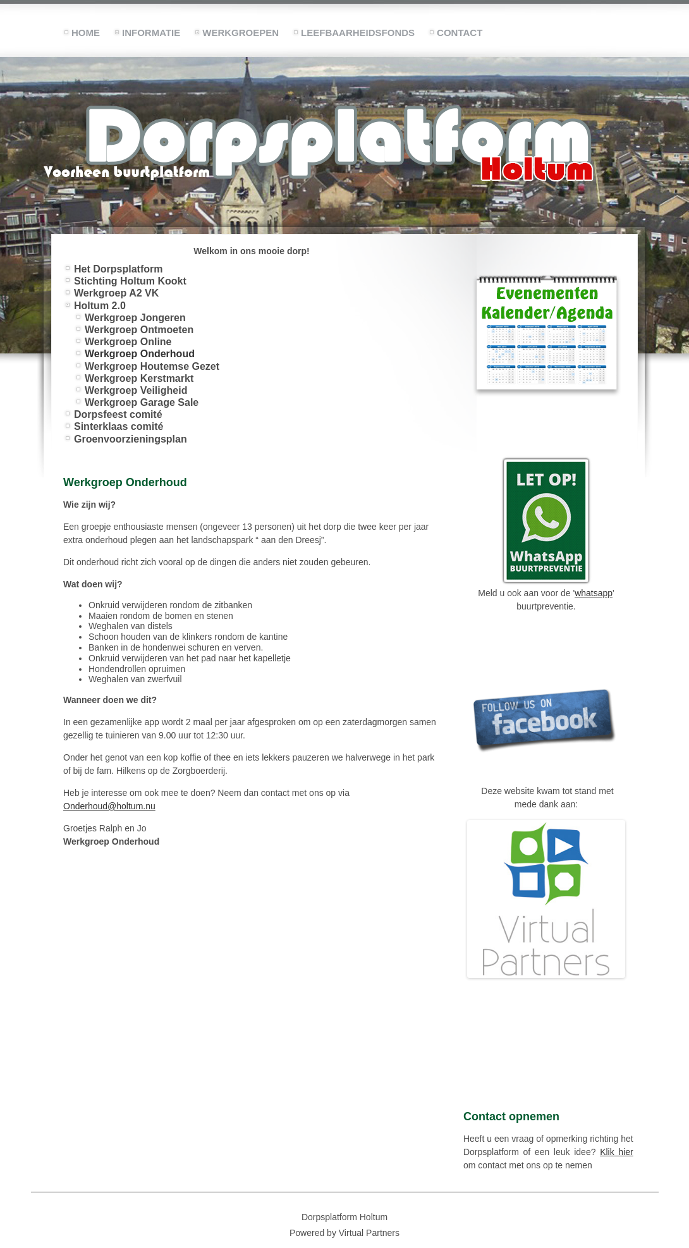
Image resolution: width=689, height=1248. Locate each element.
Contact (459, 32)
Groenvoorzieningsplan (130, 439)
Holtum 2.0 (100, 305)
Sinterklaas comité (118, 426)
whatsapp (594, 593)
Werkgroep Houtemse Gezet (152, 366)
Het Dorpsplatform (118, 269)
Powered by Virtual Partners (344, 1233)
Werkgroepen (240, 32)
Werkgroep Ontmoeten (139, 329)
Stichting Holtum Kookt (130, 281)
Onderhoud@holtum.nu (109, 806)
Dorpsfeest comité (118, 414)
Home (85, 32)
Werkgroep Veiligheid (136, 390)
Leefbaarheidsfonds (358, 32)
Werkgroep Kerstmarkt (139, 378)
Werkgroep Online (128, 341)
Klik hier (616, 1152)
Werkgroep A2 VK (116, 293)
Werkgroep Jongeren (135, 317)
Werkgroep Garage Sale (141, 402)
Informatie (151, 32)
